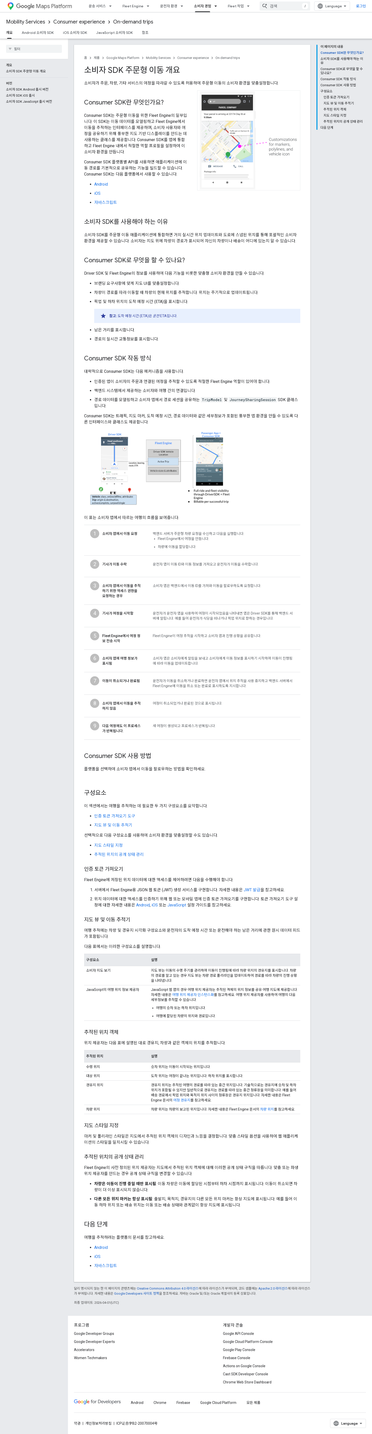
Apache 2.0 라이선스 (273, 1288)
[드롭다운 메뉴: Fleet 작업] (250, 6)
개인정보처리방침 (98, 1423)
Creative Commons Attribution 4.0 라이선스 (168, 1288)
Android (101, 184)
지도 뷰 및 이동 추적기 (113, 825)
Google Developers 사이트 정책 (136, 1293)
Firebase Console (236, 1358)
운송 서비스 (97, 6)
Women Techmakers (90, 1358)
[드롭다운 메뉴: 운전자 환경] (183, 6)
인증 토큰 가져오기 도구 (114, 816)
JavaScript (176, 905)
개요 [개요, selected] (9, 32)
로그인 (361, 6)
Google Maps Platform (122, 58)
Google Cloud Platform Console (248, 1342)
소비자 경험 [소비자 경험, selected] (202, 6)
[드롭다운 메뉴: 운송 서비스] (112, 6)
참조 (145, 32)
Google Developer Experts (94, 1342)
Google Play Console (239, 1350)
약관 (77, 1423)
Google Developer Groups (94, 1334)
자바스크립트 (105, 202)
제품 (97, 58)
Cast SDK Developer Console (245, 1374)
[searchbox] (34, 49)
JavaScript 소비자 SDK (114, 32)
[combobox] (285, 6)
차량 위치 (267, 1109)
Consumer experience (79, 22)
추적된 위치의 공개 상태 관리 (119, 854)
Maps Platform (44, 6)
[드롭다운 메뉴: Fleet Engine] (149, 6)
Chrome (160, 1403)
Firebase (183, 1403)
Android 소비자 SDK (38, 32)
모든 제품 (253, 1403)
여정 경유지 (181, 1100)
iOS (97, 193)
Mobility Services (25, 22)
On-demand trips (133, 22)
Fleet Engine (132, 6)
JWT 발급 (252, 889)
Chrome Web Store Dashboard (247, 1382)
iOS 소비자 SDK (75, 32)
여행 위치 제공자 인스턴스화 (193, 995)
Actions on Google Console (244, 1366)
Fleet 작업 (236, 6)
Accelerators (84, 1350)
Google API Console (238, 1334)
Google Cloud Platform (218, 1403)
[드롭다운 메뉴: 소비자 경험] (217, 6)
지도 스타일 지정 (108, 845)
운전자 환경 (168, 6)
